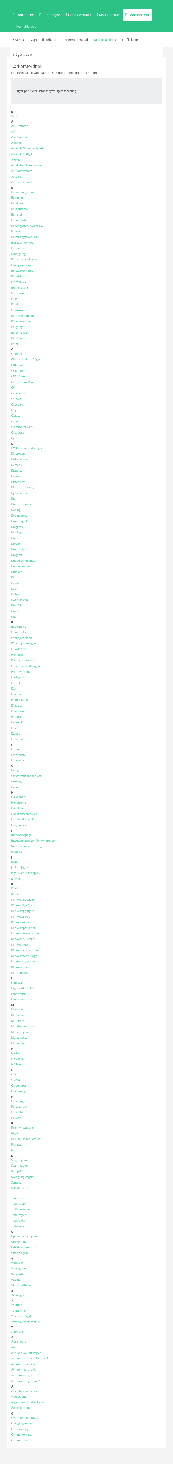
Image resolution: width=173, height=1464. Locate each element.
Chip (14, 410)
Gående (16, 787)
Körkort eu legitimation (26, 933)
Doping (15, 510)
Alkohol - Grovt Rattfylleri (27, 148)
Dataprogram (19, 453)
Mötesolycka (19, 1037)
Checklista (17, 404)
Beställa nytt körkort (24, 237)
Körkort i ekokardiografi (26, 950)
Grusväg (16, 781)
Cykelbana (17, 432)
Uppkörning (18, 1242)
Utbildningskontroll (23, 1247)
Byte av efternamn (23, 316)
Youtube (16, 1305)
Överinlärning (19, 1429)
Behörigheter (19, 220)
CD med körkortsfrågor (25, 359)
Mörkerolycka (20, 1032)
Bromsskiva (18, 282)
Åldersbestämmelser (24, 1391)
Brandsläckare (20, 276)
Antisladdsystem (21, 171)
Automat (17, 176)
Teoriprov (17, 1198)
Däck (14, 589)
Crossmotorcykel (22, 427)
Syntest (16, 1182)
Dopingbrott (19, 515)
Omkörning (18, 1091)
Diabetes (16, 470)
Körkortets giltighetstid (25, 961)
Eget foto (17, 655)
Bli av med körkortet (24, 259)
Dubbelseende (20, 566)
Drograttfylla (19, 549)
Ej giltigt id (17, 677)
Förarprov (17, 760)
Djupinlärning (19, 493)
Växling (15, 1280)
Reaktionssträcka (22, 1127)
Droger (15, 543)
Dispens (16, 476)
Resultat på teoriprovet (26, 1139)
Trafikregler (18, 1215)
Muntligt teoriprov (23, 1026)
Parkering (17, 1101)
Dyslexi (15, 583)
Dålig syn (17, 594)
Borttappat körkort (23, 271)
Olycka (15, 1080)
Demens (16, 465)
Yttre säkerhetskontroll (25, 1322)
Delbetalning (19, 459)
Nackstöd (17, 1053)
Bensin (15, 231)
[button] (23, 15)
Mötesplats (18, 1043)
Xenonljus (17, 1295)
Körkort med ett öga (24, 956)
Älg (13, 1347)
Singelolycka (19, 1160)
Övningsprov (19, 1440)
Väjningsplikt (19, 1268)
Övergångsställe (21, 1423)
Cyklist (15, 438)
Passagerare (19, 1106)
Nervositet (18, 1059)
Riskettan (17, 1144)
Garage (15, 770)
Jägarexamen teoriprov (25, 873)
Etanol (15, 728)
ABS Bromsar (19, 126)
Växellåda (17, 1274)
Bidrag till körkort (22, 242)
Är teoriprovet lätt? (23, 1364)
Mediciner (17, 1009)
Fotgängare (18, 755)
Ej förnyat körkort (22, 672)
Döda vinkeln (19, 600)
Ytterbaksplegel (21, 1316)
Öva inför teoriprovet (24, 1418)
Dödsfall (16, 605)
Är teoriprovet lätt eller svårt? (29, 1358)
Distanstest (18, 482)
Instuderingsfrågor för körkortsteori (33, 840)
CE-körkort (18, 371)
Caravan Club (19, 393)
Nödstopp (17, 1064)
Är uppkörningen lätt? (25, 1375)
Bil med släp (18, 248)
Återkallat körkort (22, 1408)
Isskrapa (16, 852)
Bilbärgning (18, 254)
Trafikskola (18, 1220)
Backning (17, 197)
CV (13, 387)
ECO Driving (18, 627)
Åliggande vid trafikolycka (27, 1402)
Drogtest (16, 555)
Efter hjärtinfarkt (21, 638)
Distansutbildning (22, 487)
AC (13, 131)
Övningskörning (21, 1434)
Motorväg (17, 1021)
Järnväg (16, 878)
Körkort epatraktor (23, 928)
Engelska (16, 705)
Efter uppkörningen (23, 643)
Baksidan (17, 203)
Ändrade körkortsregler (26, 1353)
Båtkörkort (18, 338)
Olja (13, 1074)
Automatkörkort (21, 182)
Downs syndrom (21, 521)
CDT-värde (17, 365)
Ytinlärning (18, 1311)
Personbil (17, 1112)
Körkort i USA (19, 945)
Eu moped (17, 739)
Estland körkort (21, 722)
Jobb (14, 861)
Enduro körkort (21, 700)
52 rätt (15, 116)
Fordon (16, 749)
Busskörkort (19, 304)
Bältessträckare (21, 321)
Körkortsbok (19, 967)
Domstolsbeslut (21, 504)
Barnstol (16, 214)
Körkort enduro (21, 922)
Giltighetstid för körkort (26, 776)
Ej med (15, 683)
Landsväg (17, 983)
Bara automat (20, 209)
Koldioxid (17, 888)
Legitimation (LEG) (22, 988)
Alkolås (15, 159)
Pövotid (16, 1118)
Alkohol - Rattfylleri (23, 154)
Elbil (13, 688)
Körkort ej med (20, 917)
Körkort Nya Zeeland (24, 905)
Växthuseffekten (21, 1285)
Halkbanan (18, 797)
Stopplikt (17, 1171)
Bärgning (17, 327)
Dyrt (14, 577)
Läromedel (18, 994)
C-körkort (17, 354)
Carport (16, 399)
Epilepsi (16, 717)
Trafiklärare (18, 1203)
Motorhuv (17, 1015)
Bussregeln (18, 310)
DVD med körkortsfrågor (26, 448)
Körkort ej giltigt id (22, 911)
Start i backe (19, 1165)
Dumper (16, 572)
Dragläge (16, 532)
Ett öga (15, 733)
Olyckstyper (18, 1085)
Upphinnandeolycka (24, 1236)
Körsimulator (19, 973)
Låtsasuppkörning (22, 999)
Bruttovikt (17, 293)
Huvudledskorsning (23, 819)
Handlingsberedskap (24, 814)
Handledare (18, 808)
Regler (15, 1133)
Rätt (14, 1150)
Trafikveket (18, 1226)
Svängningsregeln (22, 1177)
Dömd (15, 611)
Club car (16, 415)
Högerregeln (19, 825)
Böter (14, 344)
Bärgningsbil (19, 333)
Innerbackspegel (21, 835)
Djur (14, 498)
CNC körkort (19, 376)
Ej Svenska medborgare (26, 666)
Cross (14, 421)
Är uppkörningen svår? (25, 1381)
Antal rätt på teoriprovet (26, 165)
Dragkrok (17, 527)
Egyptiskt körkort (22, 660)
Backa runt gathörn (23, 192)
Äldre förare (18, 1342)
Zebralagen (18, 1332)
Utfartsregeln (19, 1253)
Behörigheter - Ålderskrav (27, 226)
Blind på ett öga (21, 265)
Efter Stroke (18, 632)
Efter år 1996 (19, 649)
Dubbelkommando (23, 560)
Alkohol (16, 143)
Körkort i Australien (23, 939)
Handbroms (19, 802)
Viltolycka (17, 1263)
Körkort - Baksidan (23, 900)
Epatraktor (18, 711)
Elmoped (17, 694)
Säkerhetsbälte (20, 1188)
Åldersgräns (18, 1396)
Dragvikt (16, 538)
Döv (13, 617)
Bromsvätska (19, 288)
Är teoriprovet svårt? (24, 1370)
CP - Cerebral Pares (23, 382)
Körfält (15, 894)
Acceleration (19, 137)
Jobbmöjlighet (20, 867)
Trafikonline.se (20, 1209)
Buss (14, 299)
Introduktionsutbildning (26, 846)
